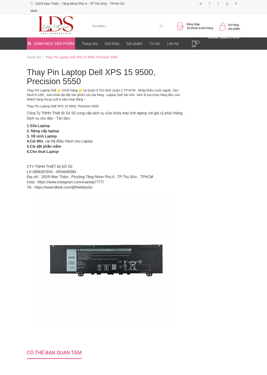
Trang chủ (90, 44)
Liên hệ (172, 44)
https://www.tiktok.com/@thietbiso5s (63, 187)
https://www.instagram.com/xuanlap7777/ (70, 182)
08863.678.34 (229, 37)
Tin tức (154, 44)
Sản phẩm (134, 44)
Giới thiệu (112, 44)
